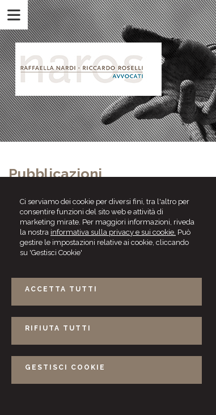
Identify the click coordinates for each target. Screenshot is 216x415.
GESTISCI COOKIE (65, 367)
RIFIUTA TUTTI (58, 328)
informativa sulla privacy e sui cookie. (113, 232)
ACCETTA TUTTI (61, 289)
